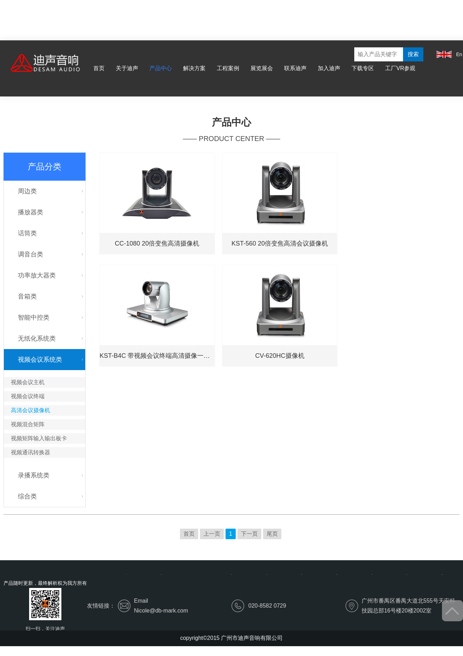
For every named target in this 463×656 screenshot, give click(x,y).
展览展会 (261, 68)
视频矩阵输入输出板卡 (39, 438)
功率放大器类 (37, 275)
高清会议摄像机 (30, 410)
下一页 (249, 534)
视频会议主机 (28, 382)
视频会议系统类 (40, 359)
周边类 (27, 191)
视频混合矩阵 (28, 424)
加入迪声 (329, 68)
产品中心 (160, 68)
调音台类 (30, 254)
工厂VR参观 (400, 68)
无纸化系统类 (37, 338)
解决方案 (194, 68)
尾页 (272, 534)
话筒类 (27, 233)
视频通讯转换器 (30, 452)
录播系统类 (33, 475)
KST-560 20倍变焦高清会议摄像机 (280, 243)
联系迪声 (295, 68)
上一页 (211, 534)
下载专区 (362, 68)
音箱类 (27, 296)
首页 (99, 68)
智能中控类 (33, 317)
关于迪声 (127, 68)
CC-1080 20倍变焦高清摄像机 (157, 243)
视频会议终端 (28, 396)
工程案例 (228, 68)
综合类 (27, 496)
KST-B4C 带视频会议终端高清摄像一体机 (157, 355)
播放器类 (30, 212)
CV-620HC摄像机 (279, 355)
